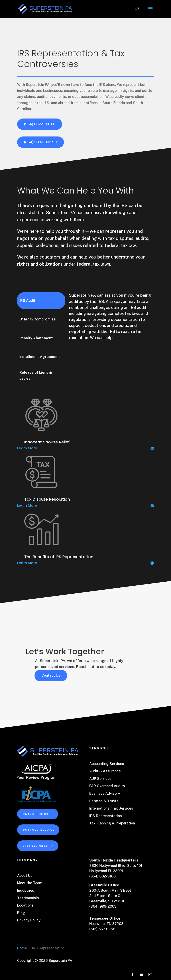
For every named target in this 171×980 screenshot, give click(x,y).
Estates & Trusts (103, 801)
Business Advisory (104, 793)
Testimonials (28, 898)
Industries (25, 890)
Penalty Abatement (36, 338)
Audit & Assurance (105, 771)
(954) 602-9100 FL (39, 124)
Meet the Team (29, 883)
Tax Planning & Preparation (112, 823)
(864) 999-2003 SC (40, 142)
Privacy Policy (29, 920)
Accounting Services (106, 764)
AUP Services (100, 778)
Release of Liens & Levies (35, 375)
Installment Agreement (39, 357)
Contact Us (50, 675)
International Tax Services (111, 808)
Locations (25, 905)
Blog (21, 913)
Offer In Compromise (37, 319)
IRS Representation (105, 816)
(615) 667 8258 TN (38, 845)
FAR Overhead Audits (107, 786)
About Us (25, 875)
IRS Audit (27, 300)
